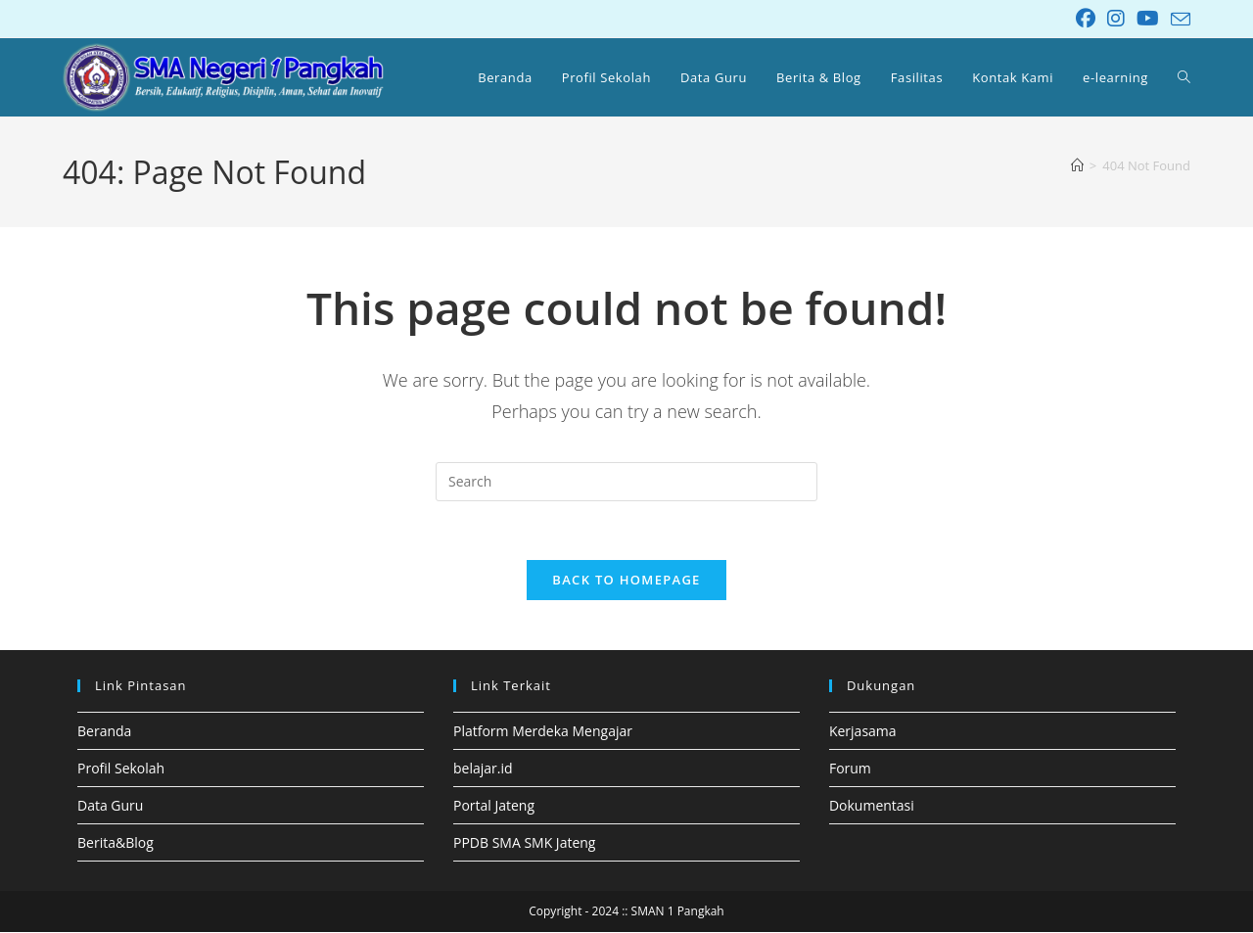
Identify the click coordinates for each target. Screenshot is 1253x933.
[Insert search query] (626, 481)
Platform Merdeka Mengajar (542, 732)
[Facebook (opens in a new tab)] (1085, 18)
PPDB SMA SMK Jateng (524, 843)
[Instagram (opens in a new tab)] (1116, 18)
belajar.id (483, 769)
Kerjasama (863, 732)
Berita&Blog (115, 843)
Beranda (104, 732)
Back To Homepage (626, 580)
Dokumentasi (871, 806)
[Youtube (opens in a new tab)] (1148, 18)
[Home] (1077, 165)
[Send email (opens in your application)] (1177, 19)
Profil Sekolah (120, 769)
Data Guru (110, 806)
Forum (850, 769)
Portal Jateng (493, 806)
